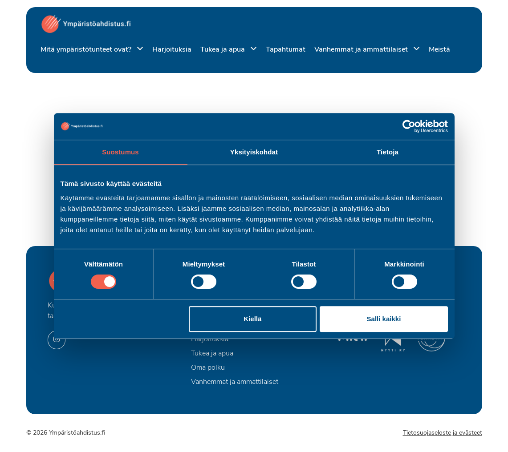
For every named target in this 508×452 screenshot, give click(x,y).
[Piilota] (138, 49)
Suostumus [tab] (120, 152)
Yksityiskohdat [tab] (254, 152)
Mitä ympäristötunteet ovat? (87, 49)
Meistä (439, 49)
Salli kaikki (384, 319)
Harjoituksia (171, 49)
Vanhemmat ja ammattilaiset (362, 49)
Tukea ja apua (223, 49)
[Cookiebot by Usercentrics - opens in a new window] (409, 126)
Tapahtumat (285, 49)
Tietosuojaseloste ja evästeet (442, 433)
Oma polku (208, 367)
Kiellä (252, 319)
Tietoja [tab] (387, 152)
